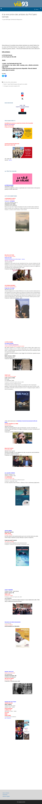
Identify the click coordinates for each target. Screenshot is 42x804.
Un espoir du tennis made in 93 (11, 86)
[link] (12, 201)
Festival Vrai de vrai (9, 671)
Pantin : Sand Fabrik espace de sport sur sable (15, 84)
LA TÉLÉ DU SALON (18, 179)
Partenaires (5, 794)
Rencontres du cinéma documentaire (13, 622)
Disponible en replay (9, 186)
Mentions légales (6, 796)
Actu (9, 82)
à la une (5, 82)
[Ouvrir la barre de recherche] (41, 8)
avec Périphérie (8, 718)
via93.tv (10, 160)
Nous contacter (6, 793)
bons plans (14, 82)
